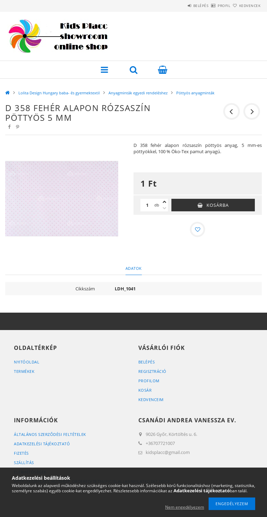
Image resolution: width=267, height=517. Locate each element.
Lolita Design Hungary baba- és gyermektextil (59, 92)
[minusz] (164, 208)
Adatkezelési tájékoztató (42, 443)
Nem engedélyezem (184, 507)
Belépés (181, 5)
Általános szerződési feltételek (50, 434)
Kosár (145, 390)
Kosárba (218, 205)
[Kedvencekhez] (197, 229)
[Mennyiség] (147, 205)
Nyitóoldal (26, 362)
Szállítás (24, 462)
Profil (212, 5)
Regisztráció (152, 371)
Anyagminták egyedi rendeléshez (138, 92)
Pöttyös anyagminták (195, 92)
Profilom (149, 380)
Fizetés (21, 453)
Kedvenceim (151, 399)
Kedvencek (246, 5)
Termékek (24, 371)
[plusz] (164, 202)
